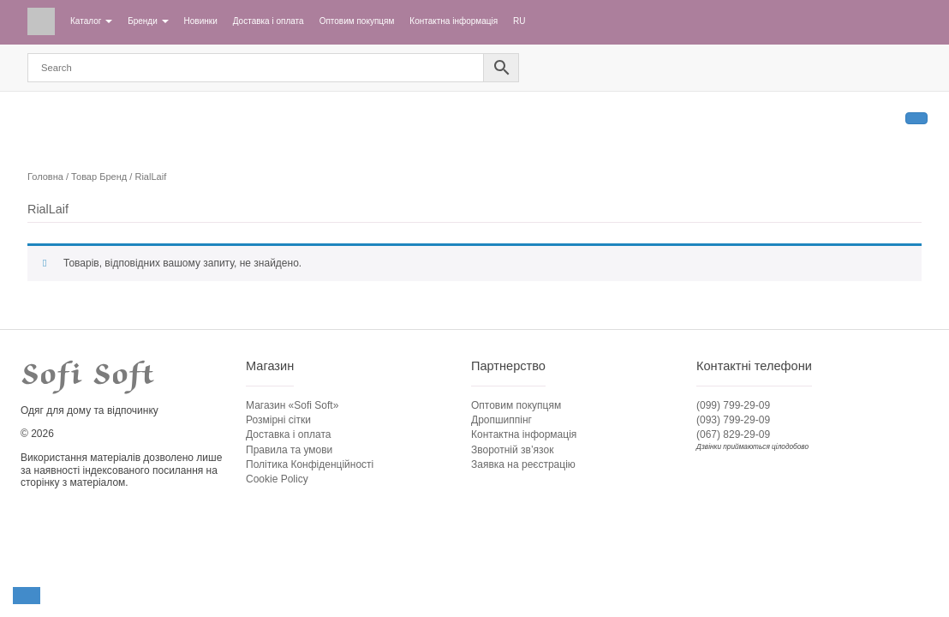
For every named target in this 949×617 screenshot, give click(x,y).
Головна (45, 176)
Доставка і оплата (268, 21)
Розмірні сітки (278, 420)
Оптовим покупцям (357, 21)
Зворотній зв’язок (512, 450)
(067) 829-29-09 (733, 434)
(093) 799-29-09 (733, 420)
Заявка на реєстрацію (523, 464)
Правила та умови (289, 450)
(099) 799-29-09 (733, 405)
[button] (26, 595)
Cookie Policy (277, 479)
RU (519, 21)
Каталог (91, 21)
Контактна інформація (453, 21)
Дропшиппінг (501, 420)
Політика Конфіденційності (309, 464)
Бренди (148, 21)
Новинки (201, 21)
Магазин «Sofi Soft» (292, 405)
